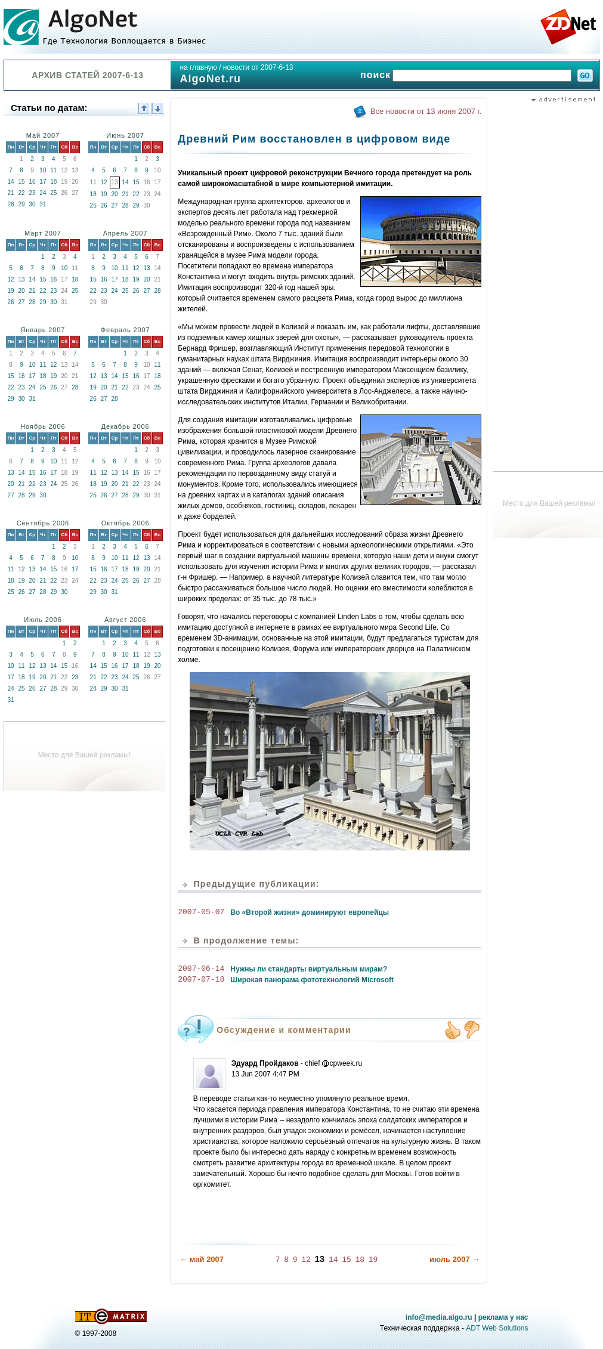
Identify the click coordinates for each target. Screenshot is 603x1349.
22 (21, 193)
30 (32, 204)
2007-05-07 (201, 912)
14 (10, 181)
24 (42, 193)
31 (42, 204)
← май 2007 (202, 1258)
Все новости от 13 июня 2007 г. (425, 111)
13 (21, 279)
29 (21, 204)
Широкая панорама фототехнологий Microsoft (312, 980)
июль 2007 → (454, 1258)
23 (32, 193)
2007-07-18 (201, 979)
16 (32, 181)
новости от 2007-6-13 (258, 67)
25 (53, 193)
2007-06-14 (201, 969)
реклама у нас (503, 1317)
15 (21, 181)
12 (104, 182)
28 (10, 204)
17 (42, 181)
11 (53, 170)
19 (104, 194)
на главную (198, 67)
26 (104, 205)
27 (115, 205)
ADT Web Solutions (497, 1327)
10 (42, 170)
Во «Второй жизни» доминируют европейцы (309, 912)
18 (53, 181)
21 (10, 193)
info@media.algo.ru (439, 1317)
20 (115, 194)
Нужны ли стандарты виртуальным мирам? (308, 969)
